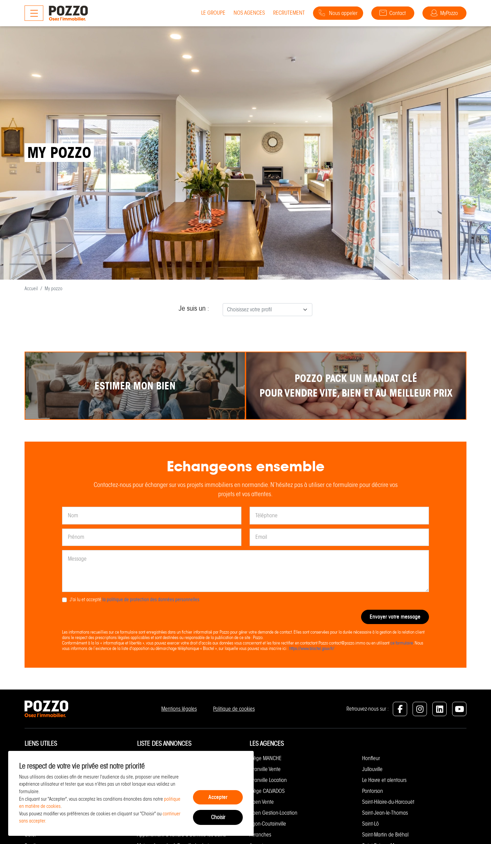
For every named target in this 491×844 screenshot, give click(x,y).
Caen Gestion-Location (273, 813)
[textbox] (263, 310)
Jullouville (372, 769)
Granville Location (268, 780)
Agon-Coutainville (268, 823)
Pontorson (372, 791)
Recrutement (288, 13)
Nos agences (248, 13)
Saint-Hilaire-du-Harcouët (388, 802)
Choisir (218, 817)
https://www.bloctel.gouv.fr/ (311, 648)
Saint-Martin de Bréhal (385, 834)
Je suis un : (194, 308)
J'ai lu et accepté (134, 599)
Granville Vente (265, 769)
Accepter (217, 797)
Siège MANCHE (266, 758)
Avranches (260, 834)
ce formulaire (401, 643)
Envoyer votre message (395, 616)
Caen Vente (262, 802)
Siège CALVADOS (267, 791)
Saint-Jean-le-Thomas (385, 813)
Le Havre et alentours (384, 780)
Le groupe (212, 13)
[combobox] (267, 309)
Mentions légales (179, 709)
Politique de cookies (234, 709)
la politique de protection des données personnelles (150, 599)
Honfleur (371, 758)
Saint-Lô (370, 823)
